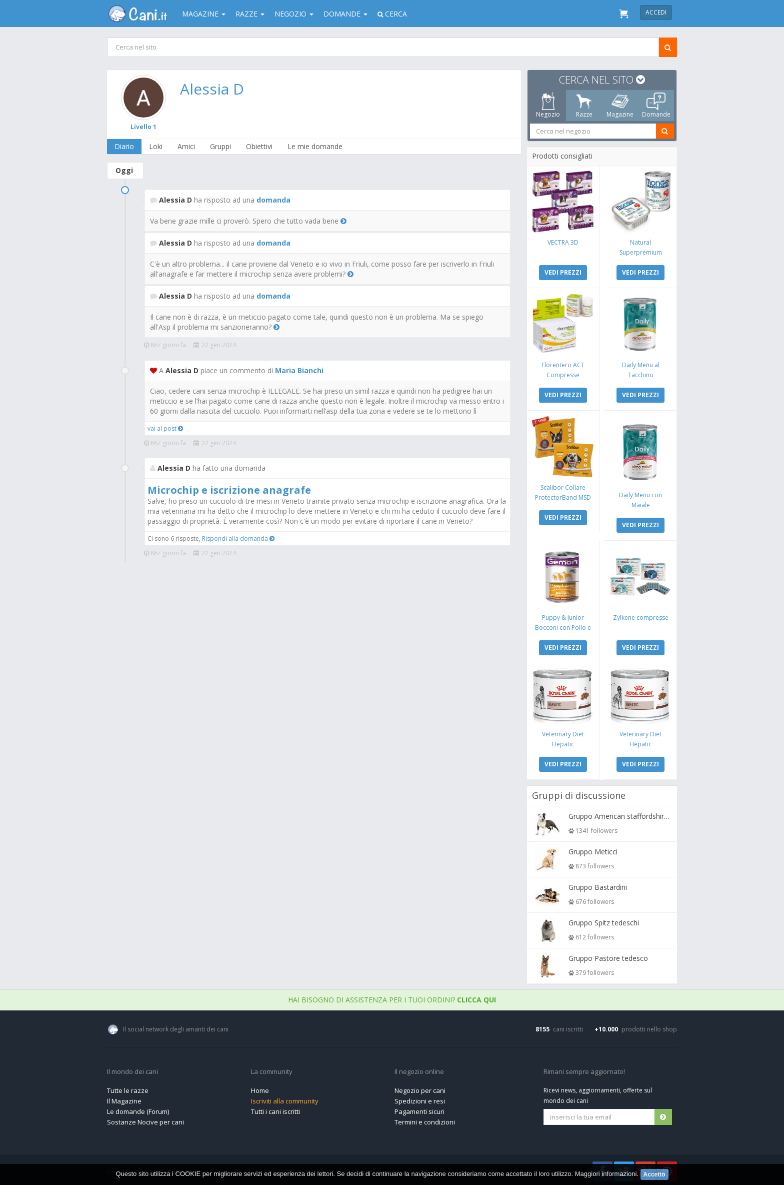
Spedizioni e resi (419, 1098)
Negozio (294, 14)
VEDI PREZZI (563, 272)
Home (260, 1087)
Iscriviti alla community (284, 1098)
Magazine (204, 14)
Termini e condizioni (424, 1119)
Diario (124, 146)
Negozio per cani (420, 1087)
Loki (156, 146)
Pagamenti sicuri (419, 1108)
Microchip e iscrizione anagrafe (229, 490)
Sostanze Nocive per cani (145, 1119)
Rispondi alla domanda (238, 538)
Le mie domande (315, 146)
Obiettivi (259, 146)
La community (271, 1069)
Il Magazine (124, 1098)
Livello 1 (144, 127)
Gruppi (221, 146)
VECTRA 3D (563, 242)
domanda (273, 200)
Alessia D (212, 89)
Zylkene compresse (640, 615)
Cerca (392, 14)
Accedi (656, 12)
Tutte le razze (127, 1087)
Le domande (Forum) (138, 1108)
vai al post (165, 428)
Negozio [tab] (548, 106)
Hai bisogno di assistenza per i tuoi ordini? (392, 997)
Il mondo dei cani (132, 1069)
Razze (250, 14)
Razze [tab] (584, 106)
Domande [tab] (656, 106)
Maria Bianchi (299, 370)
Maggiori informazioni (606, 1173)
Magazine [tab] (620, 106)
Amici (187, 146)
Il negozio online (419, 1069)
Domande (346, 14)
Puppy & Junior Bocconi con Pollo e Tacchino (564, 625)
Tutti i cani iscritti (275, 1108)
